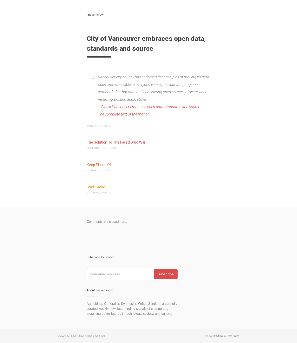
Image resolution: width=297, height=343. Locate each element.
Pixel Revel (233, 335)
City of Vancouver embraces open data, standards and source (150, 107)
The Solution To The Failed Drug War (116, 142)
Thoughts (218, 335)
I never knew (95, 15)
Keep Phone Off (100, 165)
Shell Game (96, 187)
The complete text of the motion (124, 114)
